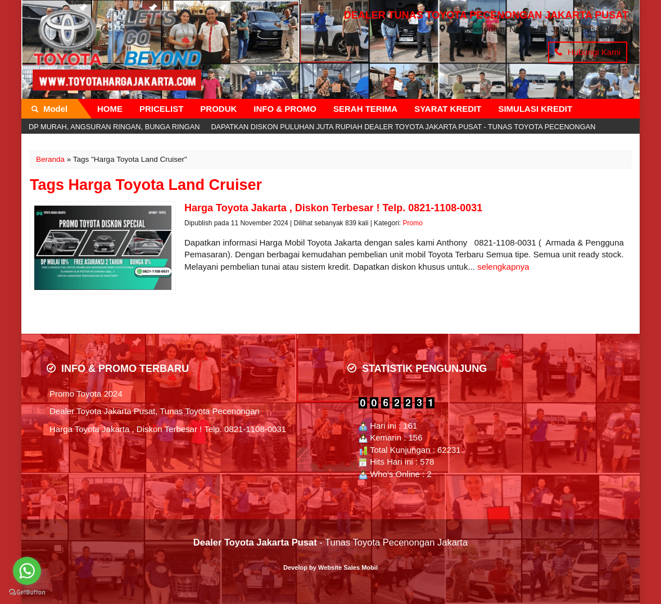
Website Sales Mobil (348, 567)
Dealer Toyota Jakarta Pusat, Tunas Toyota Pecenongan (154, 411)
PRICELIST (161, 108)
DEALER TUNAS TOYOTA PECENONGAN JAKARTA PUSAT (486, 15)
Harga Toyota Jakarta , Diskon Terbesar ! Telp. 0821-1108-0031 (167, 429)
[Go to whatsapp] (27, 571)
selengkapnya (503, 266)
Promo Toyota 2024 (86, 393)
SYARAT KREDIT (447, 108)
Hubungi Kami (588, 52)
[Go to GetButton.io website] (27, 592)
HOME (110, 108)
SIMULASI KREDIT (535, 108)
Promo (412, 223)
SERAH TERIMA (365, 108)
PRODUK (218, 108)
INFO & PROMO (284, 108)
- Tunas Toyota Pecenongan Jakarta (330, 542)
